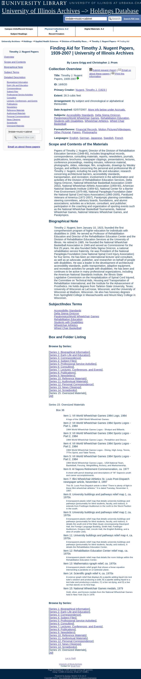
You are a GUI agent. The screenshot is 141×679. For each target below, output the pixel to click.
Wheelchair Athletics (96, 121)
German (84, 138)
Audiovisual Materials (16, 113)
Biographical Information (17, 82)
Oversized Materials (15, 126)
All (50, 396)
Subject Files (12, 91)
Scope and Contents (15, 62)
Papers (76, 132)
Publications (12, 104)
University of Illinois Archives (41, 10)
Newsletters (12, 107)
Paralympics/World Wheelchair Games (76, 118)
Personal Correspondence (18, 116)
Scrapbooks (12, 123)
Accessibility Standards (80, 115)
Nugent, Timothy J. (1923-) (91, 89)
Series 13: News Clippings (64, 387)
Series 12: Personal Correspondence (71, 384)
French (119, 138)
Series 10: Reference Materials (67, 378)
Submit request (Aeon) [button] (102, 70)
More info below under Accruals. (107, 109)
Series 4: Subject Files (62, 360)
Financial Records (86, 129)
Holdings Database (114, 10)
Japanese (96, 138)
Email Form (75, 666)
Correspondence (14, 88)
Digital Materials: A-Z (94, 29)
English (74, 138)
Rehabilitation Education (115, 118)
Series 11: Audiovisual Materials (68, 381)
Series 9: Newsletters (61, 375)
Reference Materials (15, 110)
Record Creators (56, 34)
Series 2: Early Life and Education (69, 355)
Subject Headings (18, 34)
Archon (68, 676)
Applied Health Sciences (46, 41)
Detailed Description (14, 77)
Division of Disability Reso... (75, 41)
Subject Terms (11, 72)
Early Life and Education (17, 85)
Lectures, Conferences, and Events (22, 101)
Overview (9, 56)
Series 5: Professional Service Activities (72, 363)
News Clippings (13, 119)
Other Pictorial (62, 132)
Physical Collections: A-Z (56, 29)
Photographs (89, 132)
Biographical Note (13, 67)
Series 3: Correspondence (64, 358)
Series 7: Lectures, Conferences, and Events (75, 369)
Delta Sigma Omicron (107, 115)
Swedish (109, 138)
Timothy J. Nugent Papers (104, 41)
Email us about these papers (24, 146)
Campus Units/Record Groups (19, 29)
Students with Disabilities (68, 121)
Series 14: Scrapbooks (62, 390)
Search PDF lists (131, 18)
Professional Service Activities (20, 95)
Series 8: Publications (62, 372)
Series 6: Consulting (61, 366)
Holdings (27, 41)
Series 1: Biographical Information (69, 352)
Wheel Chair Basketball (67, 328)
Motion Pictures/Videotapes (115, 129)
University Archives (10, 41)
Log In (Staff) (70, 658)
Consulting (11, 98)
